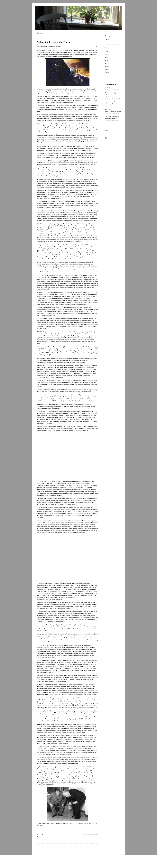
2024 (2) (107, 73)
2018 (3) (107, 57)
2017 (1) (107, 54)
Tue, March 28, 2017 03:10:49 (53, 46)
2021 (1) (107, 63)
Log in (106, 130)
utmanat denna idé (59, 277)
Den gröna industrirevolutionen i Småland (113, 111)
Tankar (40, 32)
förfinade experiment (47, 262)
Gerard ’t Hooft (50, 309)
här (108, 39)
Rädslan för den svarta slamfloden (53, 42)
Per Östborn (44, 46)
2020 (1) (107, 60)
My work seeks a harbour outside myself (112, 104)
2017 (97, 46)
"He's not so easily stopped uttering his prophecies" (112, 118)
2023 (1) (107, 70)
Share (38, 836)
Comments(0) (40, 834)
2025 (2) (107, 76)
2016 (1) (107, 51)
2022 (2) (107, 67)
